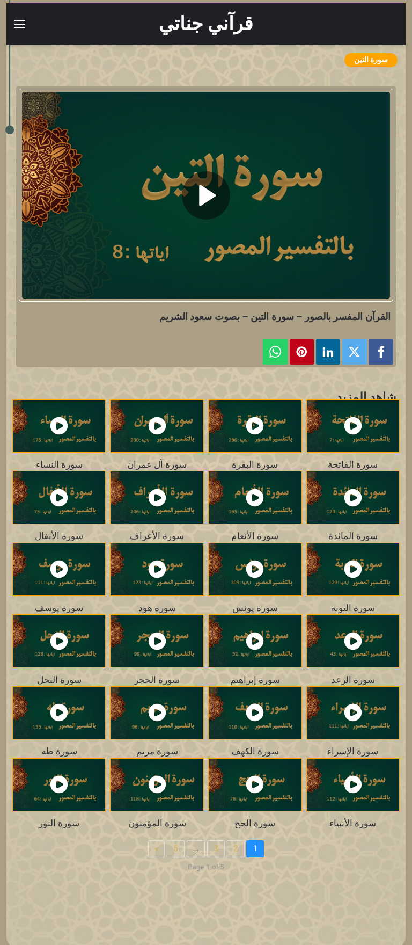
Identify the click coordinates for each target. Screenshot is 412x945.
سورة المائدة (353, 535)
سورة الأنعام (254, 535)
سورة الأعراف (157, 535)
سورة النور (59, 823)
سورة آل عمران (157, 464)
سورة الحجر (157, 679)
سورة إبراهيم (255, 679)
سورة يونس (255, 607)
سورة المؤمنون (157, 823)
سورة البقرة (255, 464)
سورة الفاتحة (353, 464)
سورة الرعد (353, 679)
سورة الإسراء (352, 751)
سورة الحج (254, 823)
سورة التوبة (353, 607)
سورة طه (59, 751)
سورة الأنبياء (352, 823)
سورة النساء (59, 464)
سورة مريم (157, 751)
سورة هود (157, 607)
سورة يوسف (59, 607)
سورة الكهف (255, 751)
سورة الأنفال (59, 535)
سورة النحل (59, 679)
